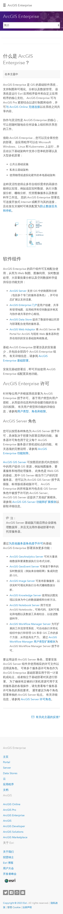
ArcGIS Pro (9, 809)
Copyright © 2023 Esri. (15, 903)
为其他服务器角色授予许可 (26, 543)
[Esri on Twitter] (5, 892)
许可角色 (36, 699)
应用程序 (8, 784)
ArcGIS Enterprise (20, 5)
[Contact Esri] (22, 892)
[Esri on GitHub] (16, 892)
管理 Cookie (13, 907)
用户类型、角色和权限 (31, 411)
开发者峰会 (9, 873)
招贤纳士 (8, 857)
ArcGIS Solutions (13, 831)
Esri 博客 (8, 862)
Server (7, 767)
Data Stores (10, 773)
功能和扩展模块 (34, 502)
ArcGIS (7, 820)
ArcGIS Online (11, 804)
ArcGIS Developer (14, 826)
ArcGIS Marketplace (15, 837)
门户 (23, 305)
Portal (6, 762)
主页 (5, 756)
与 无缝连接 (23, 106)
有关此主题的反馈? (48, 717)
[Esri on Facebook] (11, 892)
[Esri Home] (10, 880)
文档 (5, 789)
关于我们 (8, 851)
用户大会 (8, 868)
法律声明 (27, 907)
